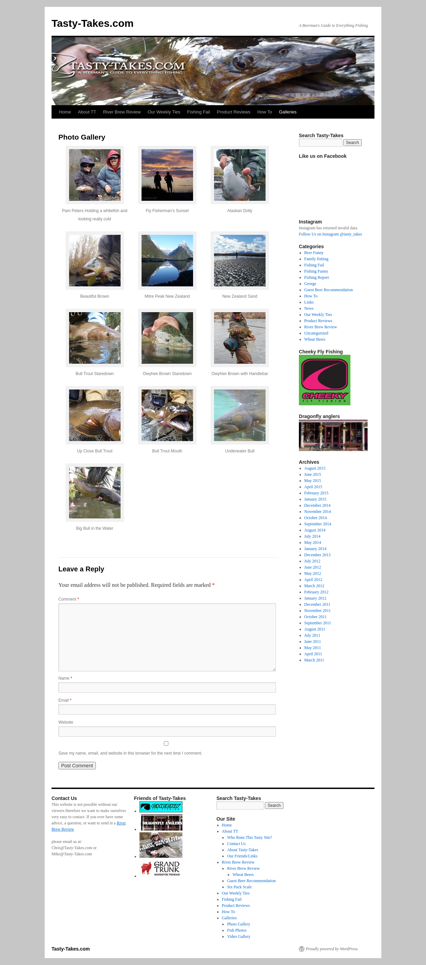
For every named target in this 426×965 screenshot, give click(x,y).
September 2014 (317, 524)
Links (309, 302)
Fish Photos (236, 930)
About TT (87, 111)
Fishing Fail (198, 111)
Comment (68, 599)
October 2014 (315, 517)
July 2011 (312, 635)
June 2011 (312, 641)
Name (65, 678)
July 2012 (312, 561)
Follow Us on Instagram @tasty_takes (330, 234)
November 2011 (317, 610)
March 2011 (314, 660)
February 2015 (316, 493)
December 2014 (317, 505)
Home (65, 111)
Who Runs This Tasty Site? (249, 837)
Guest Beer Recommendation (328, 289)
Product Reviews (233, 111)
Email (64, 700)
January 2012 (315, 598)
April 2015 (313, 486)
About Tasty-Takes (242, 849)
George (310, 283)
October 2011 (315, 616)
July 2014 (312, 536)
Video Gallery (238, 936)
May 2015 (312, 480)
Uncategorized (316, 333)
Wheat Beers (315, 339)
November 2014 (317, 511)
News (309, 308)
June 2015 (312, 474)
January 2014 (315, 548)
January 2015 (315, 499)
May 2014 (312, 542)
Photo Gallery (238, 924)
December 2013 (317, 554)
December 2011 (317, 604)
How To (264, 111)
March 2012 (314, 585)
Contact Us (236, 843)
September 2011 (317, 623)
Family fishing (316, 258)
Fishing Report (316, 277)
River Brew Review (122, 111)
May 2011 (312, 647)
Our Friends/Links (242, 856)
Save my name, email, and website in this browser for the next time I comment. (130, 753)
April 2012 (313, 579)
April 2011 (313, 653)
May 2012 (312, 573)
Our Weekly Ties (164, 111)
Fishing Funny (316, 271)
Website (65, 722)
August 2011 (314, 629)
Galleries (287, 111)
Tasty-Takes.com (93, 23)
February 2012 (316, 592)
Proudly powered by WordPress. (332, 948)
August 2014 (315, 530)
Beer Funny (314, 252)
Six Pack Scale (239, 887)
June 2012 (312, 567)
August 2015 (315, 468)
